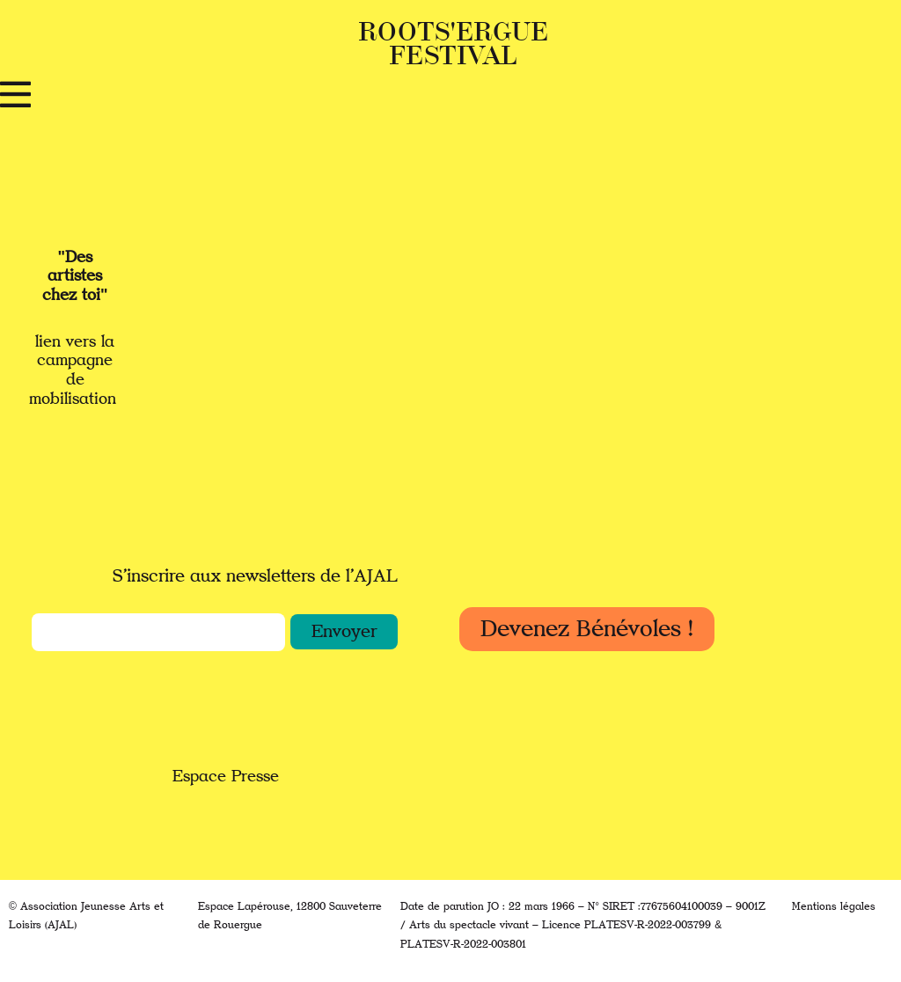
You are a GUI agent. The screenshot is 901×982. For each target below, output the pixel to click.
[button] (344, 631)
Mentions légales (833, 906)
